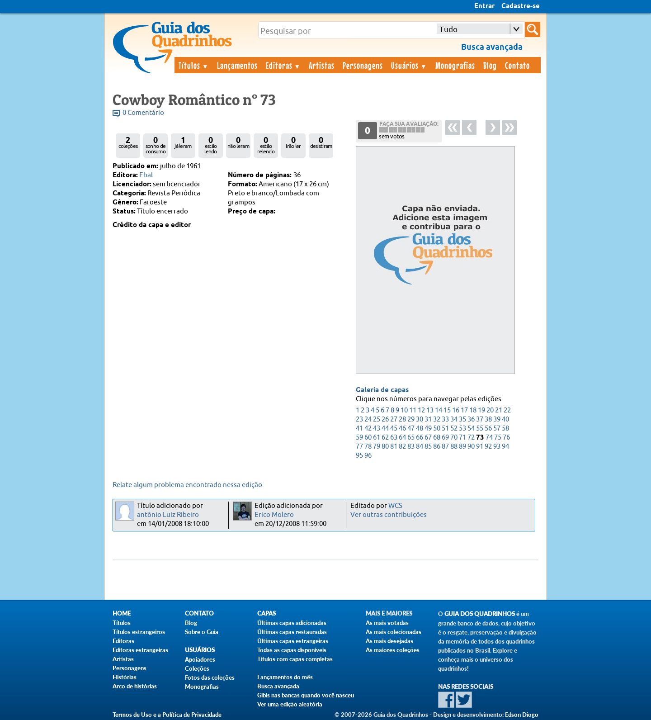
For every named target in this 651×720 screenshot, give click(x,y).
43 (376, 428)
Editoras (283, 65)
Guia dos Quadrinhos (479, 614)
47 (411, 428)
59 (359, 437)
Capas (266, 613)
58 (505, 428)
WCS (395, 506)
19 (481, 410)
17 (464, 410)
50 (436, 428)
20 (490, 410)
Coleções (197, 668)
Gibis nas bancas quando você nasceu (305, 695)
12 (421, 410)
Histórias (125, 677)
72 (471, 437)
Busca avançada (278, 686)
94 (505, 446)
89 (462, 446)
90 (471, 446)
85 (428, 446)
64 (402, 437)
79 (376, 446)
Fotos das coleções (210, 677)
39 (496, 419)
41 (359, 428)
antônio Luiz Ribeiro (168, 515)
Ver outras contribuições (388, 515)
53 (462, 428)
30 (419, 419)
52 (454, 428)
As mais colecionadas (393, 631)
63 (393, 437)
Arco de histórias (135, 686)
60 (368, 437)
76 (506, 437)
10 (404, 410)
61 (376, 437)
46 (402, 428)
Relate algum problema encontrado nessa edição (187, 485)
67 (428, 437)
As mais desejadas (389, 640)
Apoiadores (200, 659)
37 (479, 419)
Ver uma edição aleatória (289, 704)
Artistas (322, 65)
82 (402, 446)
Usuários (409, 65)
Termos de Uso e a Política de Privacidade (167, 714)
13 (430, 410)
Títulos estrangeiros (139, 631)
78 (368, 446)
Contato (517, 65)
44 (385, 428)
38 (488, 419)
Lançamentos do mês (285, 677)
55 (479, 428)
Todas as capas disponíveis (291, 650)
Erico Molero (274, 515)
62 (385, 437)
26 (385, 419)
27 (393, 419)
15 (447, 410)
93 (496, 446)
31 (428, 419)
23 (359, 419)
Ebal (146, 175)
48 (419, 428)
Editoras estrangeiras (140, 650)
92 (488, 446)
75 (497, 437)
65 (411, 437)
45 (393, 428)
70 (454, 437)
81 (393, 446)
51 (445, 428)
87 (445, 446)
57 (496, 428)
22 (507, 410)
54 (471, 428)
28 (402, 419)
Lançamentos (237, 65)
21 (498, 410)
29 (411, 419)
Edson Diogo (521, 714)
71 (462, 437)
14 (438, 410)
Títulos (194, 65)
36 (471, 419)
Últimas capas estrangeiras (292, 640)
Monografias (455, 65)
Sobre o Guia (201, 631)
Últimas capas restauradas (292, 631)
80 (385, 446)
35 (462, 419)
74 (489, 437)
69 (445, 437)
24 (368, 419)
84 (419, 446)
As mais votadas (387, 622)
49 (428, 428)
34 (454, 419)
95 (359, 455)
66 (419, 437)
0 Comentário (143, 113)
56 (488, 428)
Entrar (484, 6)
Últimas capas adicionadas (291, 622)
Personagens (363, 65)
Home (122, 613)
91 (479, 446)
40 (505, 419)
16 (455, 410)
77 (359, 446)
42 (368, 428)
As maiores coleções (393, 650)
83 (411, 446)
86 (436, 446)
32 (436, 419)
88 (454, 446)
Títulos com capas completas (295, 659)
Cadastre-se (520, 6)
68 (436, 437)
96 (368, 455)
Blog (490, 65)
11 (412, 410)
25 (376, 419)
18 (472, 410)
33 (445, 419)
